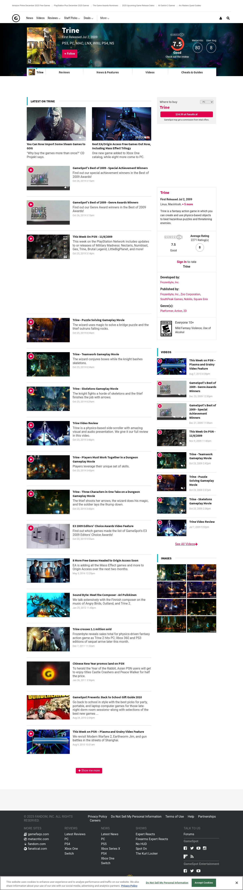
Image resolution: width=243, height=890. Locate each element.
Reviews (64, 72)
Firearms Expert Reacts (152, 839)
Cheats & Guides (192, 72)
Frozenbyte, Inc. (169, 282)
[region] (121, 883)
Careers (95, 820)
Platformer (166, 310)
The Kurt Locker (147, 853)
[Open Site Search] (228, 18)
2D (185, 310)
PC (66, 839)
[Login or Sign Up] (220, 18)
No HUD (141, 844)
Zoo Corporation (190, 294)
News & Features (107, 72)
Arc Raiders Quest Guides (190, 5)
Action (178, 310)
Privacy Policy (97, 816)
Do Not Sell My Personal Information (136, 816)
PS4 (67, 844)
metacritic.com (36, 839)
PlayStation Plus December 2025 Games (71, 5)
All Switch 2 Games (166, 5)
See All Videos (186, 544)
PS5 (104, 844)
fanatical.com (35, 848)
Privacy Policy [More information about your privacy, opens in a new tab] (129, 885)
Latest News (109, 834)
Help (191, 816)
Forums (189, 834)
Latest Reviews (74, 834)
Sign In (182, 262)
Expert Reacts (145, 834)
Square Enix (201, 299)
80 (197, 47)
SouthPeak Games (171, 299)
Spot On (141, 848)
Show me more (89, 770)
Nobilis (188, 299)
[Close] (236, 882)
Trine (70, 30)
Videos (150, 72)
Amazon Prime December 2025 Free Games (31, 5)
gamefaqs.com (36, 834)
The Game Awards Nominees (105, 5)
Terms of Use (174, 816)
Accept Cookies (204, 882)
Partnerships (207, 816)
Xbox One (71, 848)
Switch (69, 853)
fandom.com (35, 844)
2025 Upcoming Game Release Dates (138, 5)
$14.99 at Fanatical (186, 114)
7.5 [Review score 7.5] (177, 44)
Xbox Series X (110, 848)
